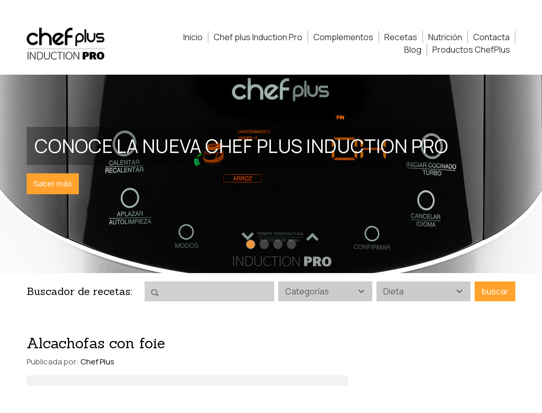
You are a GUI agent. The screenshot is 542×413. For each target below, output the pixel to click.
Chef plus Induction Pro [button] (258, 37)
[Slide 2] (264, 244)
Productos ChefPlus (471, 49)
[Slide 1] (250, 244)
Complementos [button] (343, 37)
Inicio (193, 37)
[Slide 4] (291, 244)
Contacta (491, 37)
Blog (412, 49)
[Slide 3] (277, 244)
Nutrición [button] (445, 37)
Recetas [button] (400, 37)
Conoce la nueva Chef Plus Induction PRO (241, 146)
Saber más (52, 183)
